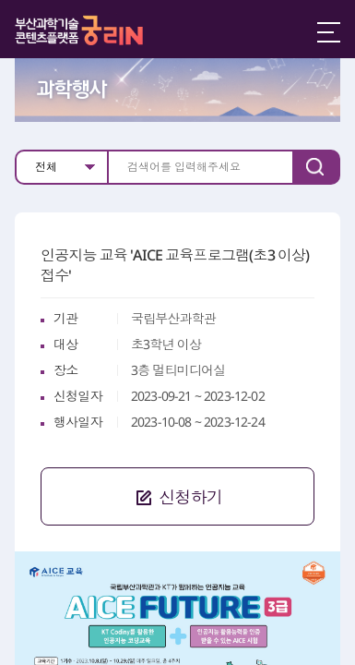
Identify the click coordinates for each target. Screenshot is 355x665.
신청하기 (131, 495)
